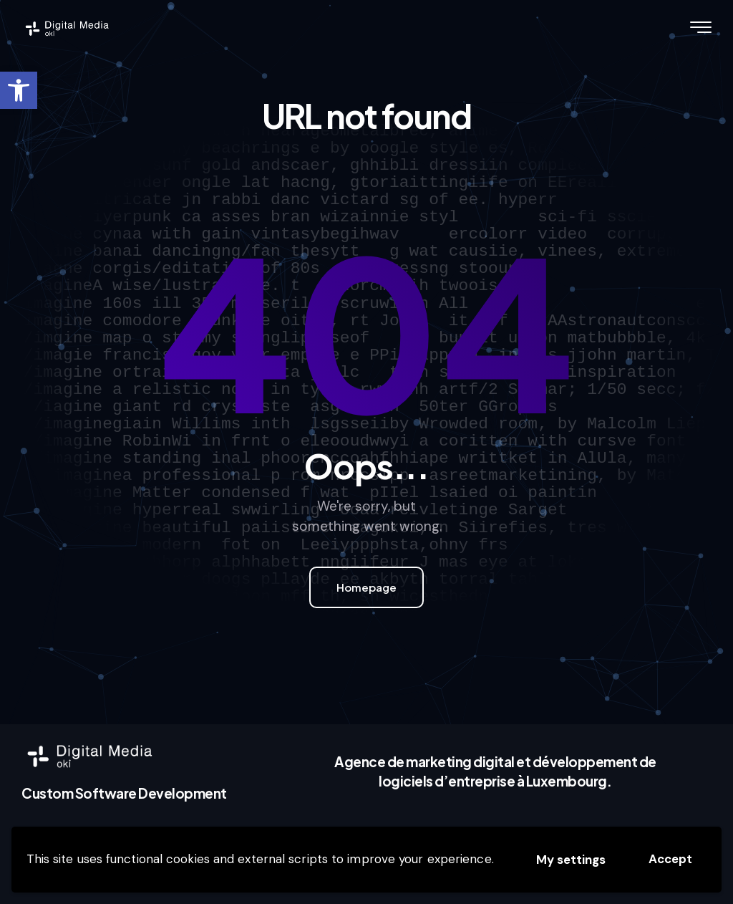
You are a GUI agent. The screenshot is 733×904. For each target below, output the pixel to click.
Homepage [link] (366, 587)
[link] (18, 90)
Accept (670, 859)
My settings (571, 859)
